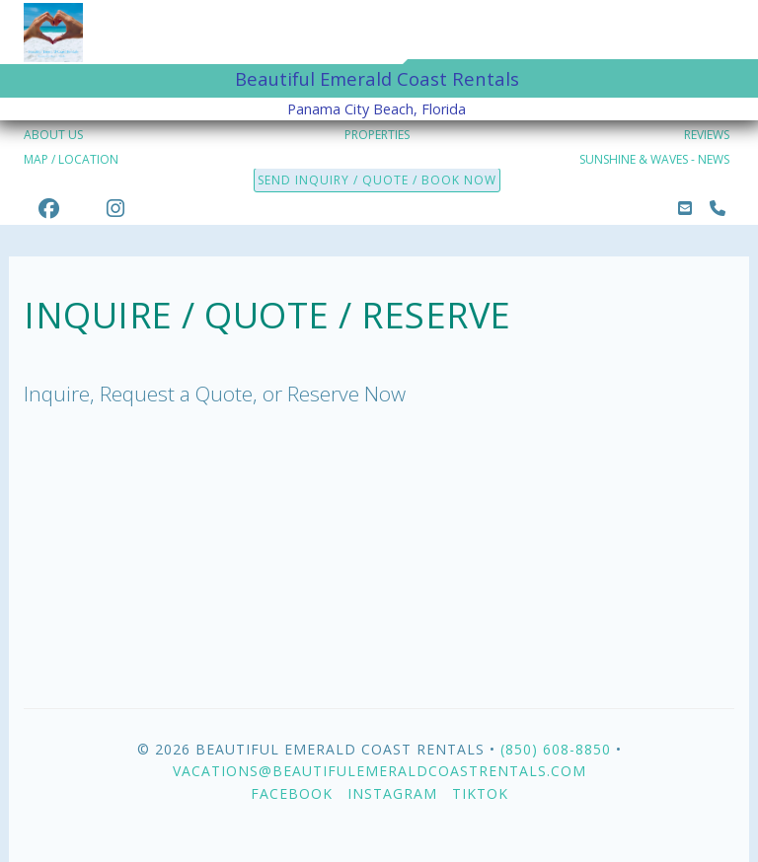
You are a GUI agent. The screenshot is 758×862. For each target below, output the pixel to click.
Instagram (392, 793)
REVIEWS (706, 134)
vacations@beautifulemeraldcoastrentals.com (379, 770)
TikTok (480, 793)
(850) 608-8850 (555, 749)
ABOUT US (53, 134)
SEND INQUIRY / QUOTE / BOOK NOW (377, 180)
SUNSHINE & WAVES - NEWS (654, 159)
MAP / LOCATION (71, 159)
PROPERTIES (377, 134)
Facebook (292, 793)
